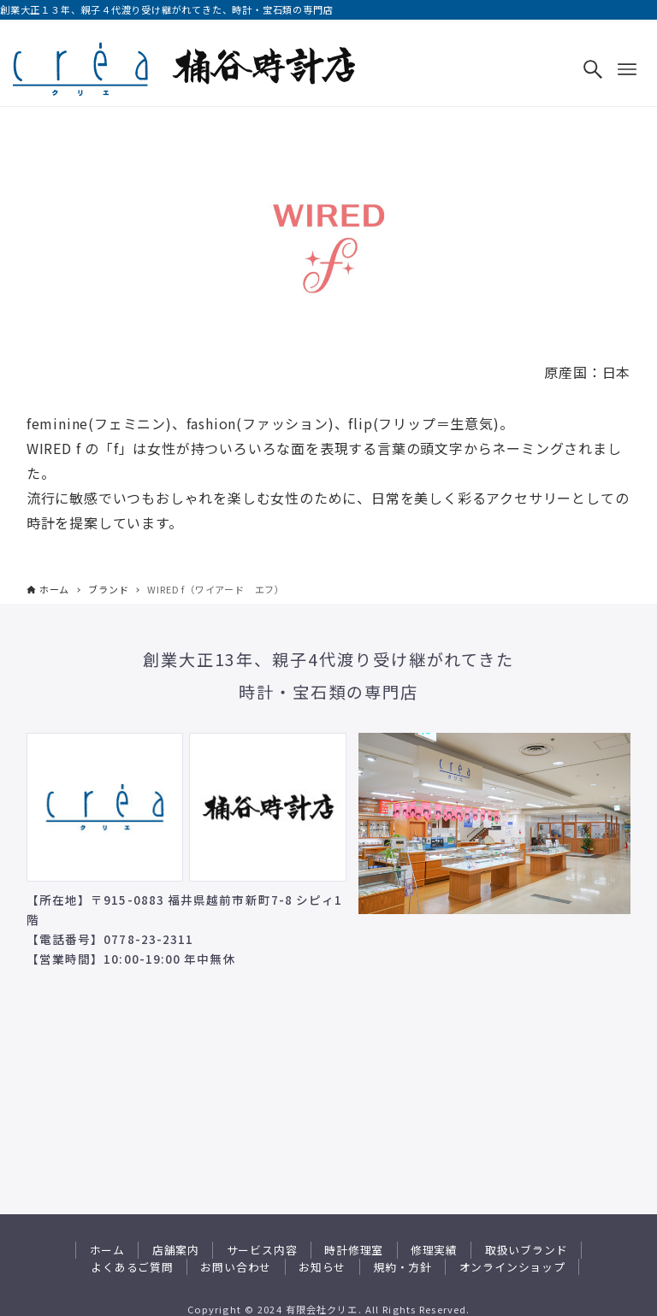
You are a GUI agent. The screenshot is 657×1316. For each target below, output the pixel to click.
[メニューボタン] (627, 69)
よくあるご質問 (132, 1267)
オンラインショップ (512, 1267)
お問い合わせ (235, 1267)
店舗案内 (175, 1250)
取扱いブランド (526, 1250)
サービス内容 (262, 1250)
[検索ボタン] (593, 69)
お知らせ (322, 1267)
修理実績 (434, 1250)
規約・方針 (402, 1267)
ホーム (107, 1250)
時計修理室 (353, 1250)
